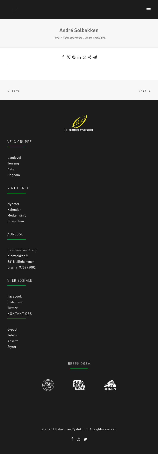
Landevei (14, 157)
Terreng (13, 163)
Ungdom (13, 175)
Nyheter (13, 204)
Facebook (14, 296)
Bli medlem (15, 221)
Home (56, 37)
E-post (12, 329)
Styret (11, 346)
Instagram (14, 302)
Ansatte (13, 341)
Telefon (13, 335)
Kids (10, 169)
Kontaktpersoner (72, 37)
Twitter (12, 308)
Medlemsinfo (17, 215)
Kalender (14, 209)
